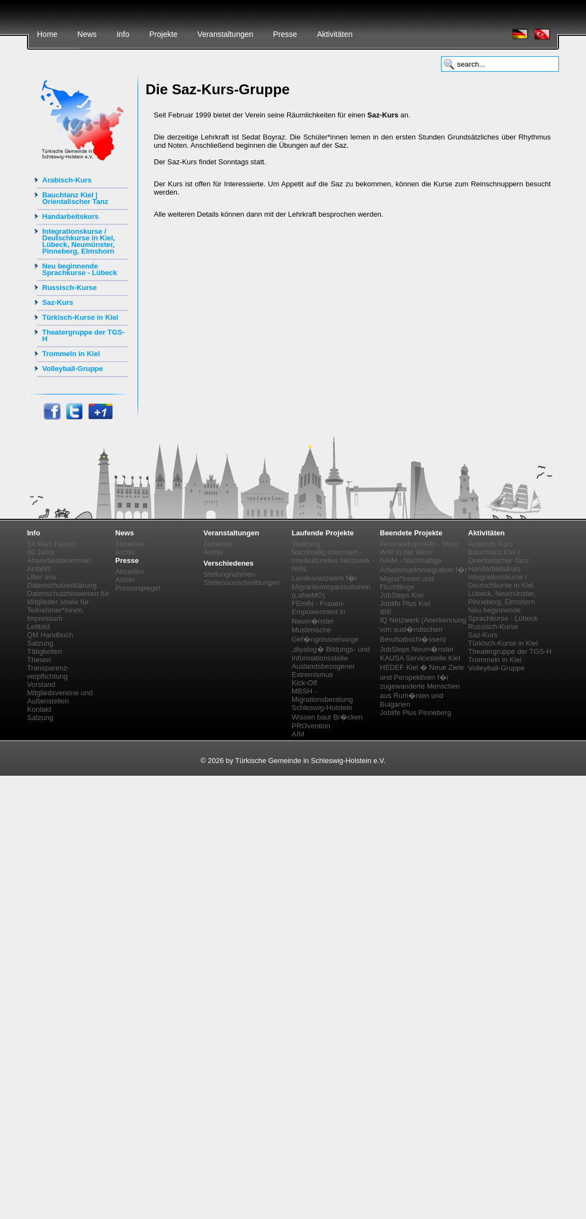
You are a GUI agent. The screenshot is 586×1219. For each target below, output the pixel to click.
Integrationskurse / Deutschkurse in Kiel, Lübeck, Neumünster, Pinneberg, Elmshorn (78, 241)
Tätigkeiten (44, 651)
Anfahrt (38, 569)
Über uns (41, 577)
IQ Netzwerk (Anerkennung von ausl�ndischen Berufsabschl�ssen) (423, 629)
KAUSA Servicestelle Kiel (420, 658)
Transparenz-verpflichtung (48, 672)
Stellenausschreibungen (241, 582)
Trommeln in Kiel (71, 354)
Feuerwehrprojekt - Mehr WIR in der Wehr (419, 548)
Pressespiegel (137, 588)
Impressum (44, 618)
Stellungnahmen (229, 574)
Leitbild (38, 626)
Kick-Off (304, 683)
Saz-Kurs (57, 302)
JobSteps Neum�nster (417, 649)
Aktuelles (129, 544)
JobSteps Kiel (402, 595)
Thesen (39, 660)
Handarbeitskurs (70, 216)
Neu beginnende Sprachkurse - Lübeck (79, 269)
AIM (298, 734)
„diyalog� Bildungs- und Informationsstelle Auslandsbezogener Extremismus (331, 662)
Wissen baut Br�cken (327, 717)
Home (47, 34)
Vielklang (306, 544)
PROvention (311, 726)
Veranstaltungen (225, 34)
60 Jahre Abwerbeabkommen (59, 556)
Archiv (125, 552)
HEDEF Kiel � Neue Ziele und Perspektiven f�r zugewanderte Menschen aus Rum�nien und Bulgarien (422, 685)
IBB (385, 612)
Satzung (40, 643)
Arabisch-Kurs (67, 180)
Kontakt (39, 709)
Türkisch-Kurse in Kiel (80, 317)
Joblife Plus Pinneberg (415, 712)
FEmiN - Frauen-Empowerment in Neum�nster (319, 612)
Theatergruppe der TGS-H (83, 335)
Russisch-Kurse (69, 287)
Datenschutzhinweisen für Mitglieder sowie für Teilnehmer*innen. (68, 601)
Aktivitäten (335, 34)
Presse (285, 34)
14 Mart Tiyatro (51, 544)
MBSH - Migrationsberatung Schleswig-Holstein (322, 699)
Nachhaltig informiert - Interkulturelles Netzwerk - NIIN (333, 560)
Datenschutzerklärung (61, 585)
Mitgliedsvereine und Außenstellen (60, 697)
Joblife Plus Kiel (405, 603)
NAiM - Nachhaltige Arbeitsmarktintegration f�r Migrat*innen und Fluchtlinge (423, 573)
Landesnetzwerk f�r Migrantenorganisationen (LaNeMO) (331, 586)
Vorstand (41, 684)
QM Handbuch (50, 635)
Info (122, 34)
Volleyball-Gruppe (72, 368)
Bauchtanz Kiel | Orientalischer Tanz (75, 198)
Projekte (163, 34)
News (86, 34)
